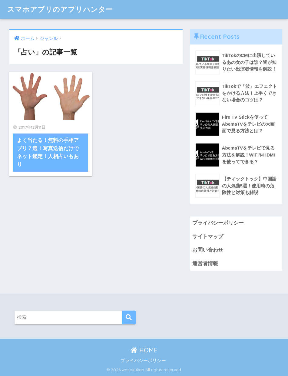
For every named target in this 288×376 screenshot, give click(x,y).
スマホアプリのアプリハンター (60, 9)
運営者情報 (205, 263)
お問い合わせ (207, 250)
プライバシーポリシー (218, 223)
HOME (144, 350)
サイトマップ (207, 236)
